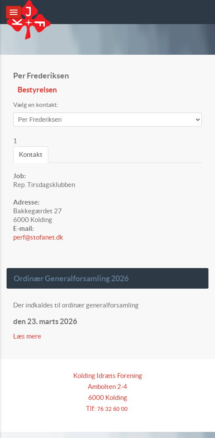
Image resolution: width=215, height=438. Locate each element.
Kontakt (31, 154)
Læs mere (28, 336)
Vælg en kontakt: (35, 104)
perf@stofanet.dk (38, 237)
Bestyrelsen (37, 90)
